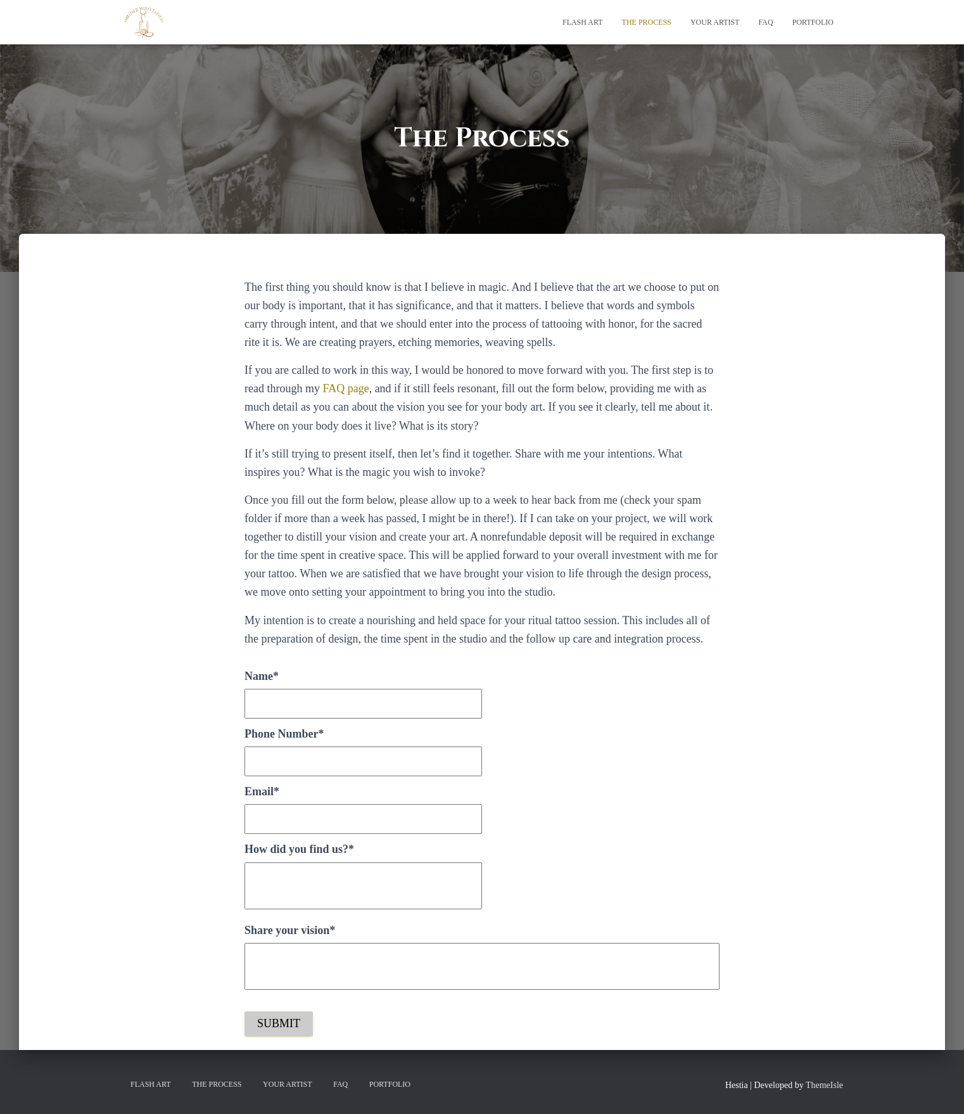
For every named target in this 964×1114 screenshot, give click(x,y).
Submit (278, 1023)
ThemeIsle (824, 1085)
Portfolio (813, 22)
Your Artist (715, 22)
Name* (261, 676)
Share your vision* (289, 930)
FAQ (766, 22)
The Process (646, 22)
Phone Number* (284, 733)
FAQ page (345, 388)
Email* (261, 791)
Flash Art (582, 22)
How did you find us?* (299, 849)
